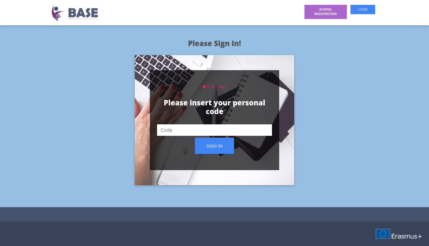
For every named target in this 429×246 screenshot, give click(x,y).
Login (362, 9)
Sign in (214, 146)
